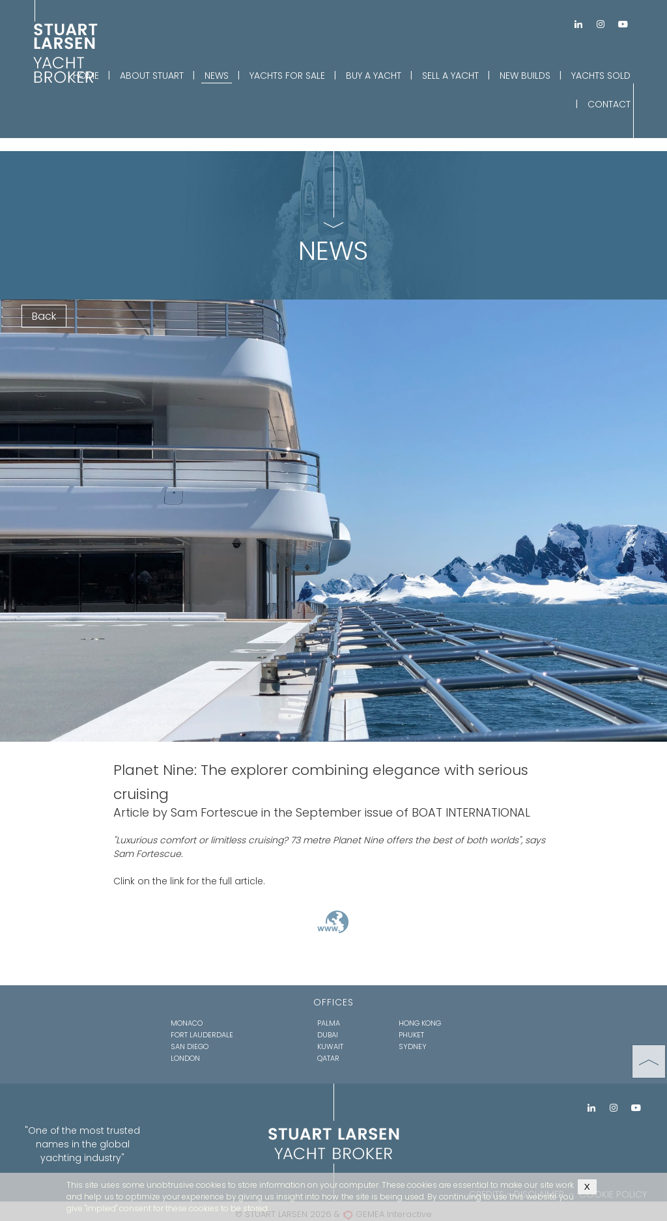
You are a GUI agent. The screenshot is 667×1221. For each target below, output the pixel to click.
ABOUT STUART (152, 75)
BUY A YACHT (373, 75)
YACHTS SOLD (601, 75)
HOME (86, 75)
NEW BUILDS (525, 75)
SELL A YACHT (450, 75)
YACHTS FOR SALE (287, 75)
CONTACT (609, 104)
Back (44, 316)
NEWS (217, 75)
